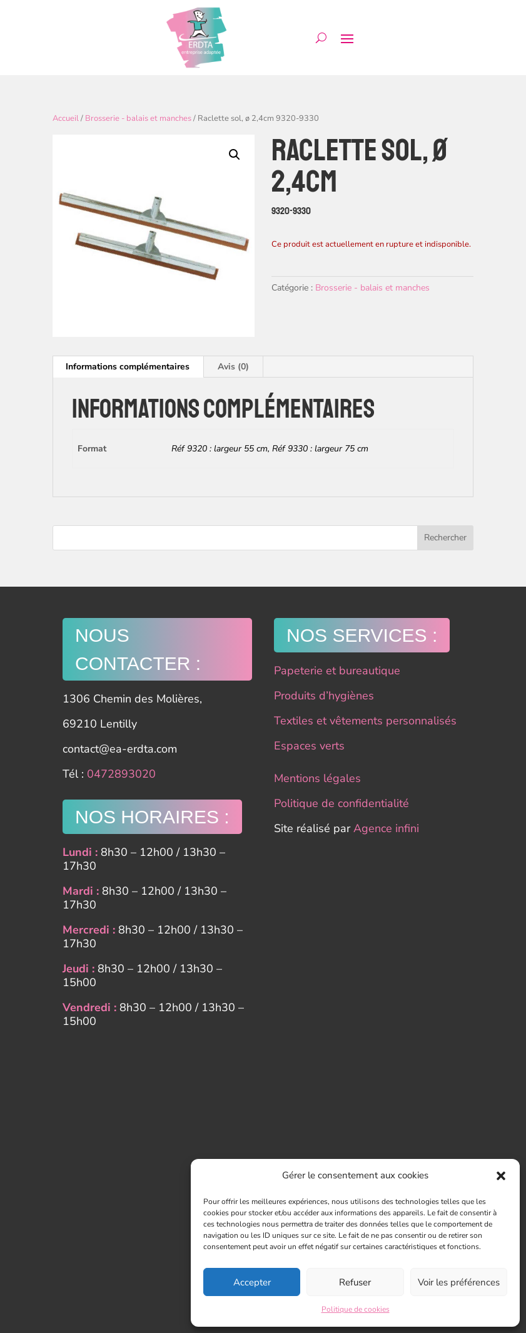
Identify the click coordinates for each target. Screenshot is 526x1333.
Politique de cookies (355, 1309)
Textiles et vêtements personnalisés (365, 720)
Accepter (252, 1282)
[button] (501, 1176)
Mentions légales (317, 778)
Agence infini (386, 828)
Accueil (66, 118)
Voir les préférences (459, 1282)
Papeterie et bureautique (337, 670)
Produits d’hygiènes (324, 695)
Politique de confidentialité (341, 803)
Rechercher (445, 537)
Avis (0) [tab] (233, 367)
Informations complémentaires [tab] (128, 367)
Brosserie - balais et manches (138, 118)
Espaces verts (309, 745)
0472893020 (121, 773)
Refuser (355, 1282)
